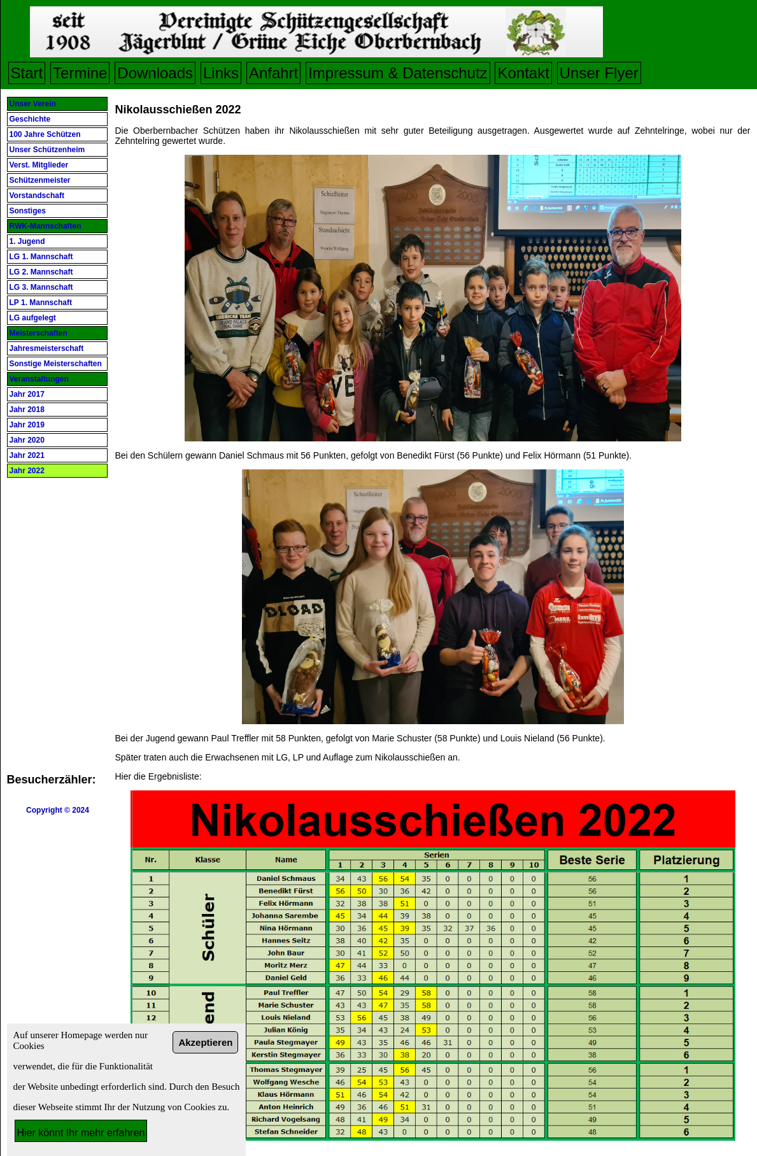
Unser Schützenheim (47, 149)
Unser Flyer (599, 73)
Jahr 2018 (27, 409)
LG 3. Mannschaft (41, 287)
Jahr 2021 (27, 455)
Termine (80, 73)
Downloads (155, 73)
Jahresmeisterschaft (47, 348)
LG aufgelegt (33, 317)
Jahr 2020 (27, 440)
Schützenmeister (40, 180)
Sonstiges (28, 210)
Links (221, 73)
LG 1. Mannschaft (41, 256)
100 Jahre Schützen (45, 134)
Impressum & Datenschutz (397, 73)
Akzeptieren (205, 1042)
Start (27, 73)
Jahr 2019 (27, 424)
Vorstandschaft (37, 195)
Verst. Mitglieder (39, 165)
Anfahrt (273, 73)
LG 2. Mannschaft (41, 272)
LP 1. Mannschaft (41, 302)
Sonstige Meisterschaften (56, 363)
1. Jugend (27, 241)
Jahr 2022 (27, 470)
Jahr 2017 (27, 394)
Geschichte (30, 119)
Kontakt (523, 73)
